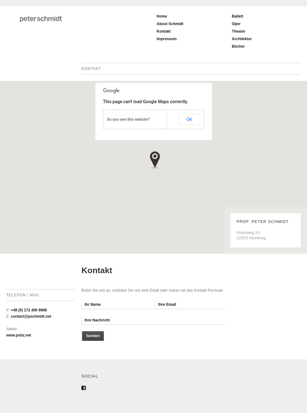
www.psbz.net (18, 335)
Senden (93, 336)
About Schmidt (169, 24)
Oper (236, 24)
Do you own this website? (128, 119)
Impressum (166, 39)
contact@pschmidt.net (31, 316)
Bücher (238, 46)
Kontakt (163, 31)
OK (189, 119)
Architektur (242, 39)
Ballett (237, 16)
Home (161, 16)
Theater (238, 31)
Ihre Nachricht (153, 320)
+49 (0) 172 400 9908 (29, 310)
